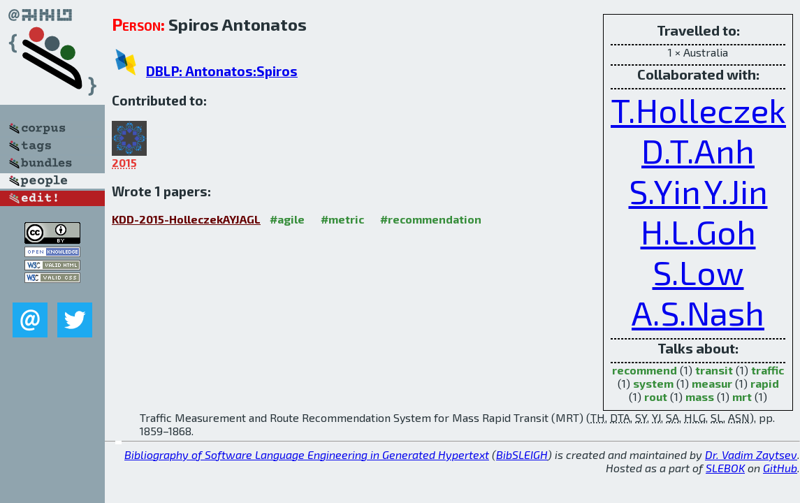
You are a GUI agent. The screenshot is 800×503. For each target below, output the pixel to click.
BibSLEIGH (522, 454)
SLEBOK (725, 467)
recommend (644, 370)
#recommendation (430, 219)
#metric (342, 219)
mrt (742, 396)
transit (714, 370)
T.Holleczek (698, 109)
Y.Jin (736, 190)
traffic (767, 370)
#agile (287, 219)
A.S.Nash (698, 312)
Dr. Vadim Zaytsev (751, 454)
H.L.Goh (698, 231)
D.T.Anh (698, 150)
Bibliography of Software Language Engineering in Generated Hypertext (306, 454)
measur (712, 383)
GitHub (780, 467)
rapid (764, 383)
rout (655, 396)
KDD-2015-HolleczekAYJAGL (186, 219)
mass (699, 396)
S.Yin (665, 190)
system (653, 383)
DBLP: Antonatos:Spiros (222, 71)
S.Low (698, 272)
